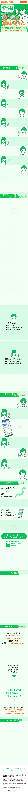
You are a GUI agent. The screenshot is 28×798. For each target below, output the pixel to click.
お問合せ (20, 770)
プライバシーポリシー (7, 770)
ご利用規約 (7, 768)
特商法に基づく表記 (20, 768)
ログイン (24, 2)
